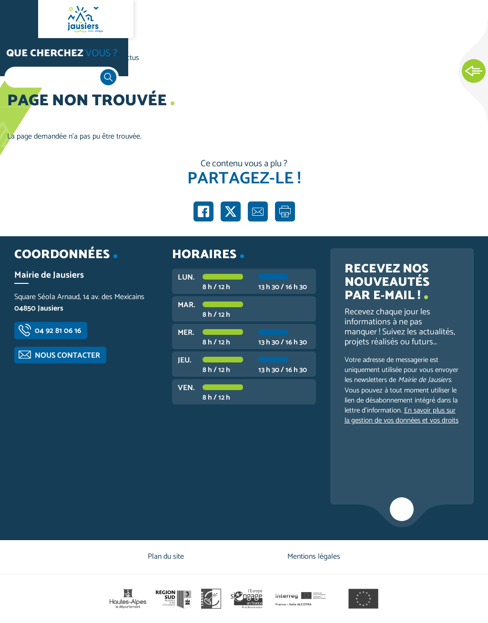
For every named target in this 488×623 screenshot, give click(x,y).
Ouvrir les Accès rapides (473, 71)
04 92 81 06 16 (58, 330)
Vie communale (74, 57)
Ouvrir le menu (19, 19)
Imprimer (285, 211)
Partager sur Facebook (203, 211)
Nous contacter (67, 355)
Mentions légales (313, 556)
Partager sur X (231, 211)
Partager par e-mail (258, 211)
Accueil (26, 57)
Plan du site (166, 556)
